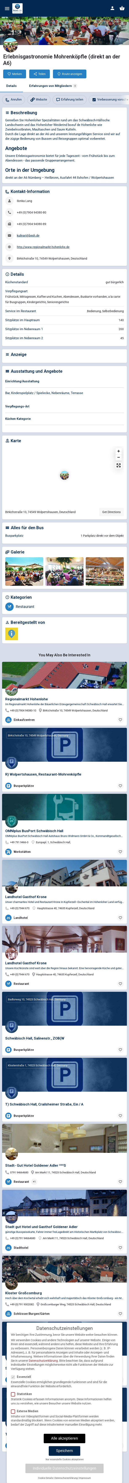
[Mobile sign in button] (112, 8)
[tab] (64, 382)
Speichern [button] (64, 1451)
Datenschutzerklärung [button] (66, 1478)
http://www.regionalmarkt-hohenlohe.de (43, 247)
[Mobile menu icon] (7, 8)
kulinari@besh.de (28, 235)
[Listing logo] (10, 45)
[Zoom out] (119, 457)
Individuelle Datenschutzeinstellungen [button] (64, 1468)
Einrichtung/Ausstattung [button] (22, 381)
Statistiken (23, 1394)
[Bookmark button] (120, 719)
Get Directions (111, 512)
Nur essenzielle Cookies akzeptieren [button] (65, 1459)
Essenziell (22, 1376)
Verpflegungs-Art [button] (17, 406)
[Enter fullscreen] (119, 465)
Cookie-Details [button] (45, 1478)
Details (11, 86)
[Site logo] (18, 8)
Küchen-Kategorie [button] (18, 418)
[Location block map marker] (64, 475)
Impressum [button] (85, 1478)
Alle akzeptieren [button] (64, 1438)
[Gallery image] (24, 571)
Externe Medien (26, 1411)
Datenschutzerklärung (43, 1360)
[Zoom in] (119, 451)
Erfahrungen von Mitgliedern (53, 86)
